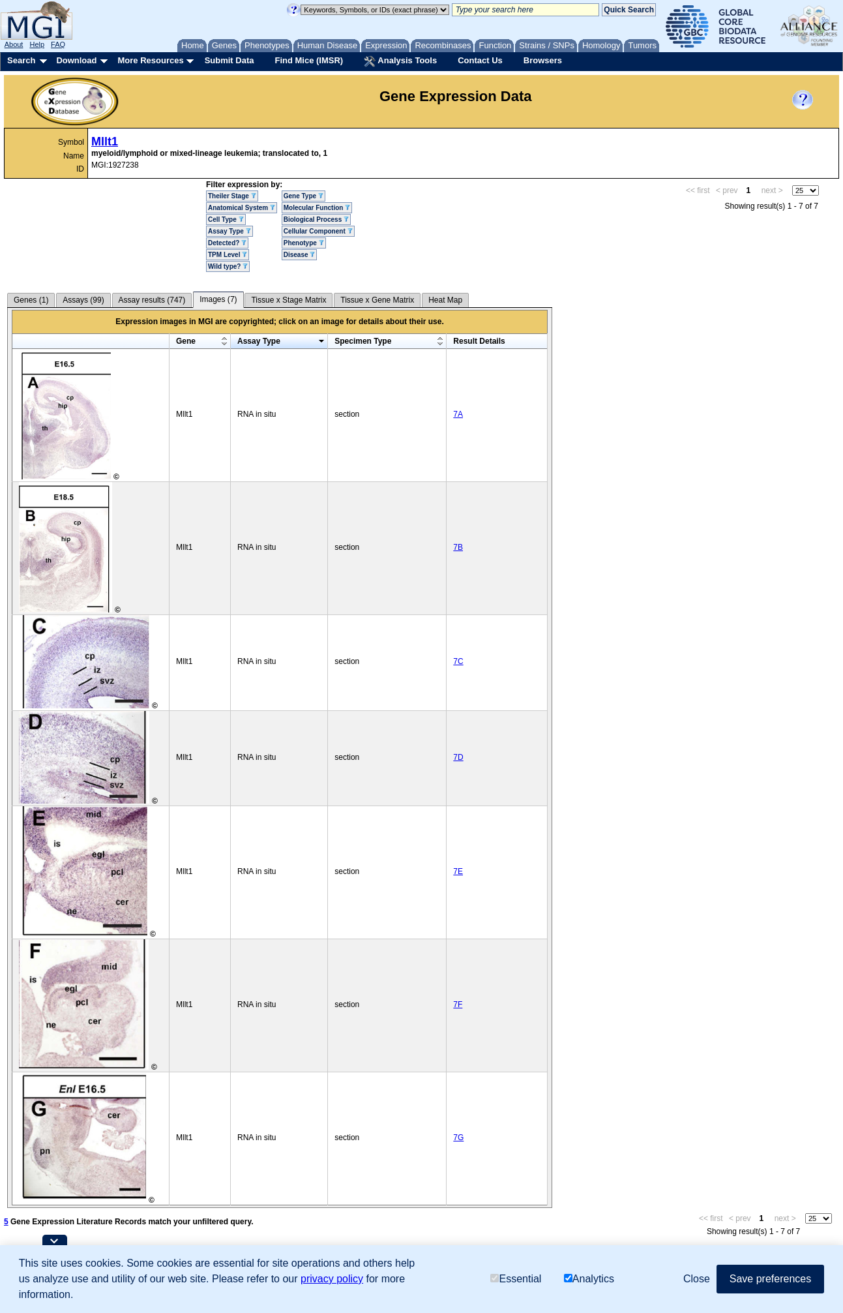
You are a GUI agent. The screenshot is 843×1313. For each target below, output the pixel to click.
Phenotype (304, 243)
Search (21, 60)
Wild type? (228, 266)
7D (458, 757)
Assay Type (229, 231)
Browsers (543, 60)
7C (458, 661)
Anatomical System (241, 207)
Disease (300, 254)
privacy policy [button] (332, 1278)
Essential (515, 1278)
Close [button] (696, 1278)
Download (76, 60)
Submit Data (229, 60)
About (14, 44)
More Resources (150, 60)
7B (458, 547)
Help (36, 44)
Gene (186, 341)
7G (458, 1137)
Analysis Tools (400, 61)
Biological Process (316, 219)
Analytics (589, 1278)
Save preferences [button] (770, 1278)
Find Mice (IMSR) (308, 60)
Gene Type (303, 196)
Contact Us (480, 60)
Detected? (227, 243)
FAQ (58, 44)
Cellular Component (318, 231)
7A (458, 414)
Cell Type (226, 219)
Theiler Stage (232, 196)
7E (458, 871)
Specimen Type (362, 341)
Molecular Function (317, 207)
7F (457, 1004)
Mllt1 (104, 141)
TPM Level (227, 254)
